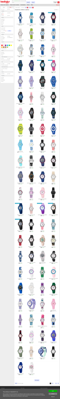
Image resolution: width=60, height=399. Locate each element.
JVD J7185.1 (20, 87)
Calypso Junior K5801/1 (42, 262)
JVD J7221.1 (20, 262)
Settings (52, 393)
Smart (10, 7)
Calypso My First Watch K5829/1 (31, 278)
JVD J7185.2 (20, 246)
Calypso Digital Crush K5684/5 (20, 103)
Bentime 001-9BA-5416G (42, 55)
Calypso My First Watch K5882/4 (53, 214)
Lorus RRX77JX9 (42, 71)
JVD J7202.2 (20, 278)
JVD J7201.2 (53, 151)
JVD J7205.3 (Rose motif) (31, 214)
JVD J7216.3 (31, 357)
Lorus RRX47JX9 (31, 151)
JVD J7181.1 (31, 230)
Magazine (57, 4)
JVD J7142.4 (42, 294)
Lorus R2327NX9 (53, 135)
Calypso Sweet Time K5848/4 (53, 294)
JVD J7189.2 (31, 103)
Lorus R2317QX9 (42, 87)
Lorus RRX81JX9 (53, 71)
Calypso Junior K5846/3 (20, 373)
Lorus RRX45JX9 (53, 119)
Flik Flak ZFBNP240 (31, 310)
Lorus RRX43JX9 (31, 87)
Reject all (53, 396)
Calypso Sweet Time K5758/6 (53, 262)
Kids (2, 14)
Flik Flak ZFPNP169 (42, 357)
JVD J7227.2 (42, 119)
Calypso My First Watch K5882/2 (42, 214)
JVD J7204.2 (42, 278)
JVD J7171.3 (53, 230)
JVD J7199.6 (20, 310)
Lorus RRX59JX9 (53, 103)
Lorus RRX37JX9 (20, 71)
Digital (8, 63)
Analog (2, 63)
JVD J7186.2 (31, 135)
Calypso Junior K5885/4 (20, 230)
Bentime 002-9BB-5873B (20, 55)
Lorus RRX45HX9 (53, 87)
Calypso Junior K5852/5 (31, 71)
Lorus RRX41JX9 (53, 310)
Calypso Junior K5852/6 (31, 119)
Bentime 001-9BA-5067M (31, 55)
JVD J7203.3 (53, 246)
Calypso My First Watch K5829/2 (53, 278)
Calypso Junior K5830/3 (42, 246)
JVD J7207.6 (53, 55)
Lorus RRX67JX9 (20, 119)
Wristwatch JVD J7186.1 (42, 151)
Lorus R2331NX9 (42, 135)
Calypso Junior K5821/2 (20, 357)
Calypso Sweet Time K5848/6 (31, 262)
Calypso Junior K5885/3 (20, 214)
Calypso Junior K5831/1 (31, 373)
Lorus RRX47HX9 (20, 135)
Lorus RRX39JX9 (20, 151)
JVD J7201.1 (42, 103)
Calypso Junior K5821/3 (31, 246)
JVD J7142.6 (42, 310)
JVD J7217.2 (53, 357)
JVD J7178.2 (42, 230)
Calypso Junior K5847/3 (20, 294)
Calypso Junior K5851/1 (31, 294)
